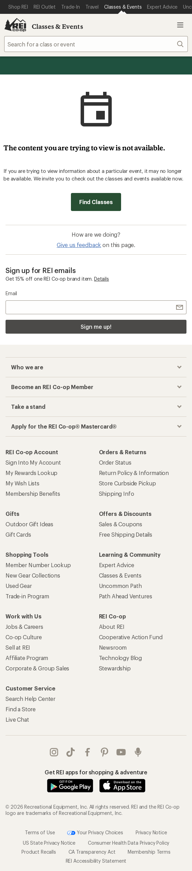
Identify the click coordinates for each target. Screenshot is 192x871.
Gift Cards (18, 534)
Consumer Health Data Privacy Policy (128, 843)
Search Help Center (30, 698)
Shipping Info (116, 493)
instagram (54, 752)
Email (11, 293)
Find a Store (21, 709)
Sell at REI (18, 647)
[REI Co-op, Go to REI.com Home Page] (15, 25)
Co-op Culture (24, 637)
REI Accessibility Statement (96, 861)
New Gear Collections (33, 575)
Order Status (115, 462)
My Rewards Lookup (31, 472)
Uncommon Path (120, 585)
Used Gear (19, 585)
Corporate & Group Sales (37, 668)
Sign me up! (96, 326)
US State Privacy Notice (49, 843)
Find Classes (96, 202)
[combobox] (96, 44)
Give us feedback (79, 244)
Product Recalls (38, 852)
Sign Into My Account (33, 462)
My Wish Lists (22, 483)
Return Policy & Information (134, 472)
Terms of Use (40, 832)
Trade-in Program (27, 596)
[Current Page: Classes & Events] (122, 7)
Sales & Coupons (121, 524)
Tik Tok (70, 752)
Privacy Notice (151, 832)
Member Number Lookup (38, 565)
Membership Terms (149, 852)
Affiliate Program (27, 657)
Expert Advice (116, 565)
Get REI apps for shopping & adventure (96, 772)
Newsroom (113, 647)
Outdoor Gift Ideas (29, 524)
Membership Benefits (33, 493)
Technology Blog (120, 657)
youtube (121, 752)
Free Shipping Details (126, 534)
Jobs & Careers (24, 626)
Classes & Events (57, 26)
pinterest (104, 752)
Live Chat (17, 719)
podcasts (138, 752)
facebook (87, 752)
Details (101, 279)
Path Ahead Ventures (125, 596)
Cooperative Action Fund (131, 637)
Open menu (180, 25)
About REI (112, 626)
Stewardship (115, 668)
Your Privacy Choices (95, 833)
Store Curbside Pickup (127, 483)
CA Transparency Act (92, 852)
